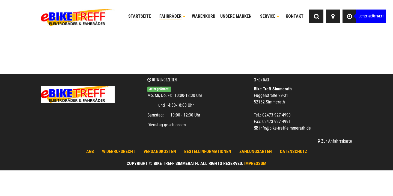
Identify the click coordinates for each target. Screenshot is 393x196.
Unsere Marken (236, 16)
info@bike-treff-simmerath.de (285, 128)
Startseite (139, 16)
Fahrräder (172, 16)
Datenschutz (293, 151)
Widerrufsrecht (118, 151)
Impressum (255, 163)
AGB (90, 151)
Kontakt (294, 16)
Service (269, 16)
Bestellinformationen (207, 151)
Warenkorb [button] (203, 16)
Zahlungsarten (255, 151)
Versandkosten (160, 151)
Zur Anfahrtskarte (335, 141)
